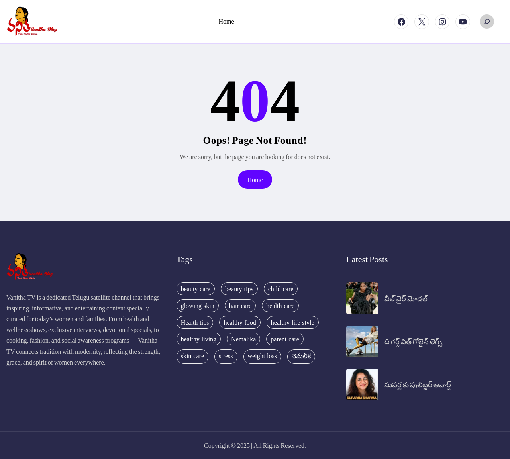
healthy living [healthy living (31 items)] (198, 339)
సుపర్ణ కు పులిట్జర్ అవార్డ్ (417, 384)
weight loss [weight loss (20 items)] (262, 356)
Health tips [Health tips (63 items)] (195, 322)
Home (255, 179)
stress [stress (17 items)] (226, 356)
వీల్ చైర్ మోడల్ (406, 298)
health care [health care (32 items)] (280, 306)
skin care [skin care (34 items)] (192, 356)
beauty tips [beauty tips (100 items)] (239, 289)
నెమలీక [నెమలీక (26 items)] (301, 356)
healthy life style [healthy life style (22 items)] (292, 322)
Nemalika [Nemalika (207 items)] (243, 339)
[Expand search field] (487, 21)
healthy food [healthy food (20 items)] (240, 322)
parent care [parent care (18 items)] (285, 339)
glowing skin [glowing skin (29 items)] (197, 306)
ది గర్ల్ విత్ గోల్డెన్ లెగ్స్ (413, 341)
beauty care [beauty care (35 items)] (195, 289)
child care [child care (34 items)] (281, 289)
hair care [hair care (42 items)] (240, 306)
